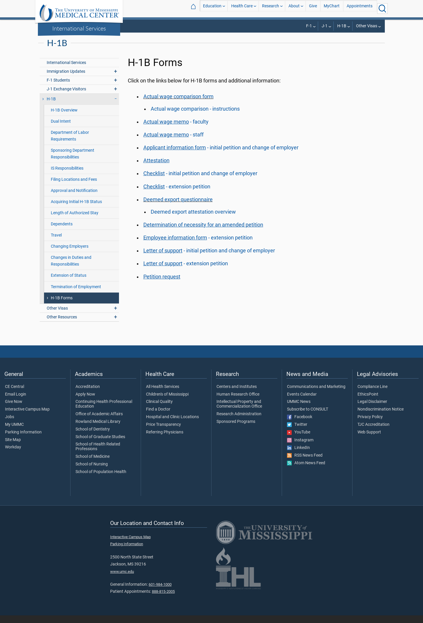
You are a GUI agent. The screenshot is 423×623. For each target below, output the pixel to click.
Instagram (300, 447)
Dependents (62, 231)
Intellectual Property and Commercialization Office (239, 411)
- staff (173, 142)
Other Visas (366, 25)
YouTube (298, 440)
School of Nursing (91, 472)
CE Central (14, 394)
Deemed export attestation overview (193, 219)
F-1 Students (58, 87)
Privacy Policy (370, 424)
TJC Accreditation (373, 432)
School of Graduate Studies (100, 444)
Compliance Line (372, 394)
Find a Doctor (158, 417)
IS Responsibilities (67, 175)
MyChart (332, 8)
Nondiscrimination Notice (380, 417)
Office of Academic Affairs (99, 421)
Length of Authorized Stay (74, 220)
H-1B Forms (62, 305)
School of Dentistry (92, 437)
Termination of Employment (76, 294)
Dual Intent (61, 128)
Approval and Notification (74, 198)
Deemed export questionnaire (178, 207)
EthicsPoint (367, 402)
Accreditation (87, 394)
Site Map (13, 447)
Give (313, 8)
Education (212, 8)
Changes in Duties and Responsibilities (71, 268)
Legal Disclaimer (372, 409)
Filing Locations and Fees (74, 187)
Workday (13, 455)
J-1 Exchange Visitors (66, 96)
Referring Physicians (164, 440)
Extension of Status (68, 283)
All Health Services (162, 394)
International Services (79, 28)
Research (270, 8)
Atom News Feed (306, 470)
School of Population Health (100, 479)
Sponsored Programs (235, 429)
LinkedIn (298, 455)
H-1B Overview (64, 117)
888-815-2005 (163, 599)
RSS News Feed (305, 463)
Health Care (242, 8)
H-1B (341, 25)
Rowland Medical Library (97, 429)
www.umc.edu (122, 579)
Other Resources (62, 324)
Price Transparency (163, 432)
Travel (56, 242)
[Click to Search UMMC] (382, 8)
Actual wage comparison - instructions (195, 116)
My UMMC (14, 432)
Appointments (359, 8)
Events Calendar (302, 402)
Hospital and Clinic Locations (172, 424)
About (294, 8)
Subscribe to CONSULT (307, 417)
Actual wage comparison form (178, 104)
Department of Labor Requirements (70, 143)
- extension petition (176, 194)
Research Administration (238, 421)
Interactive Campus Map (27, 417)
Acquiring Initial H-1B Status (76, 209)
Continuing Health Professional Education (103, 411)
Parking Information (23, 440)
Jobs (9, 424)
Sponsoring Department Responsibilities (72, 161)
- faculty (176, 129)
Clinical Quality (159, 409)
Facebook (299, 424)
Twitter (297, 432)
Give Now (13, 409)
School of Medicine (92, 464)
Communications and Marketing (316, 394)
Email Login (15, 402)
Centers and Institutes (236, 394)
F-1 (309, 25)
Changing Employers (69, 253)
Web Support (369, 440)
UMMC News (298, 409)
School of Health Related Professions (97, 454)
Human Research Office (237, 402)
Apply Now (85, 402)
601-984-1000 (160, 592)
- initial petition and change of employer (220, 155)
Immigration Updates (66, 79)
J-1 (325, 25)
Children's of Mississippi (167, 402)
